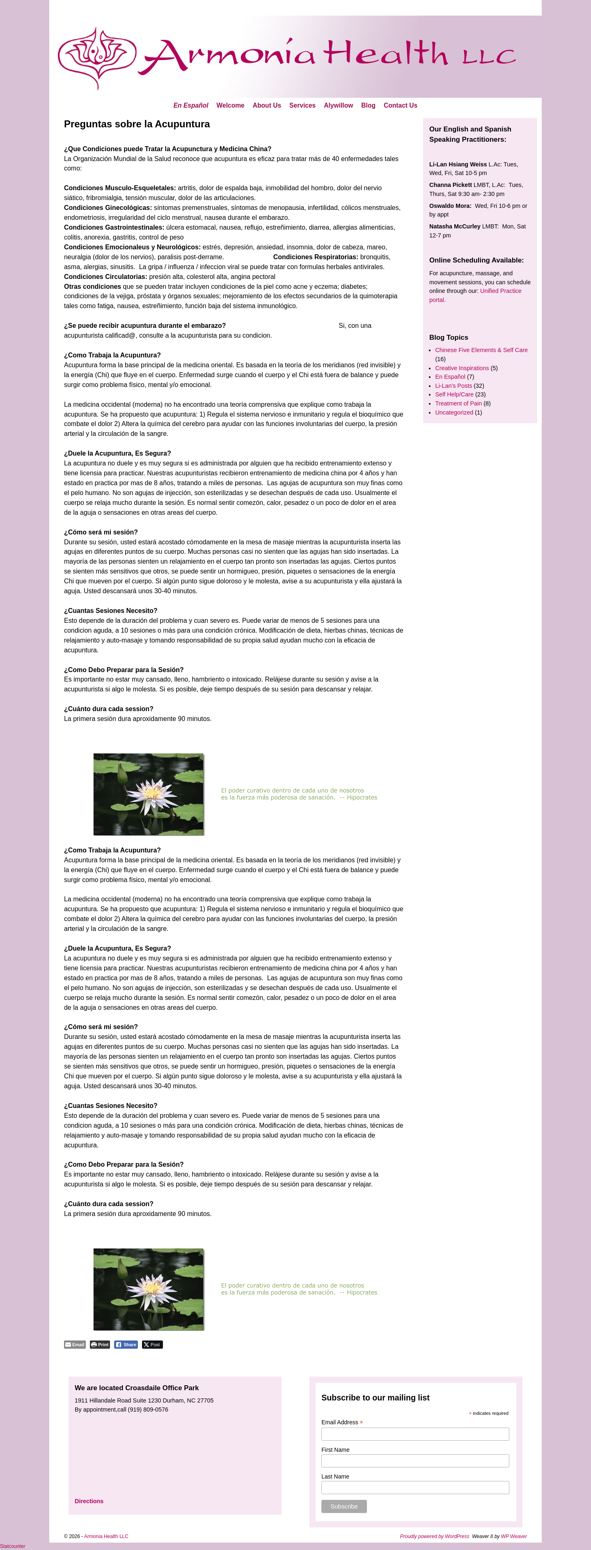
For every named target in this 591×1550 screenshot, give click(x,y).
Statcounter (12, 1546)
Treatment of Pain (458, 403)
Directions (89, 1501)
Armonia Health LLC (106, 1536)
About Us (267, 105)
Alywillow (338, 105)
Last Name (335, 1476)
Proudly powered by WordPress (435, 1536)
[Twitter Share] (152, 1344)
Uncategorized (454, 412)
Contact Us (400, 105)
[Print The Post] (100, 1344)
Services (302, 105)
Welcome (231, 105)
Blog (368, 105)
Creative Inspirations (462, 368)
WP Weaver (514, 1536)
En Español (191, 105)
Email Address (342, 1422)
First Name (335, 1449)
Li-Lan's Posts (453, 385)
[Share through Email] (75, 1344)
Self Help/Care (454, 394)
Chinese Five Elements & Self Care (481, 350)
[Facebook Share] (126, 1344)
